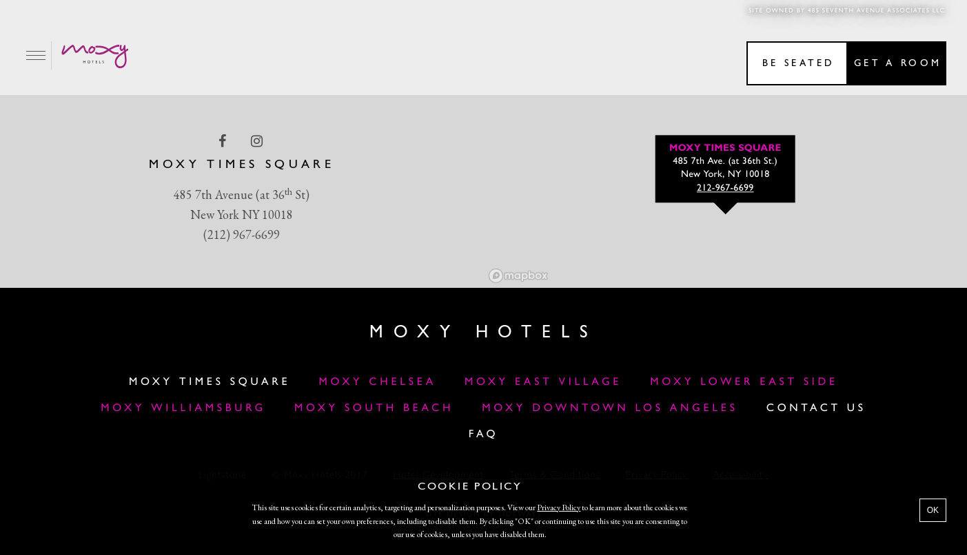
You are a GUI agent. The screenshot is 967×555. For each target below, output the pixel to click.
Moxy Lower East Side (744, 382)
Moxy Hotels (483, 333)
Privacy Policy (558, 507)
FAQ (484, 434)
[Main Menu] (36, 55)
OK (933, 510)
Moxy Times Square (209, 382)
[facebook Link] (223, 141)
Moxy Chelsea (377, 382)
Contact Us (816, 408)
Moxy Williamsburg (183, 408)
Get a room (897, 64)
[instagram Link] (258, 141)
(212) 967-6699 (241, 234)
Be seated (798, 64)
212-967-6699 (725, 189)
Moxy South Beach (374, 408)
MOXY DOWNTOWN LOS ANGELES (609, 408)
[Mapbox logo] (518, 276)
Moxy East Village (543, 382)
